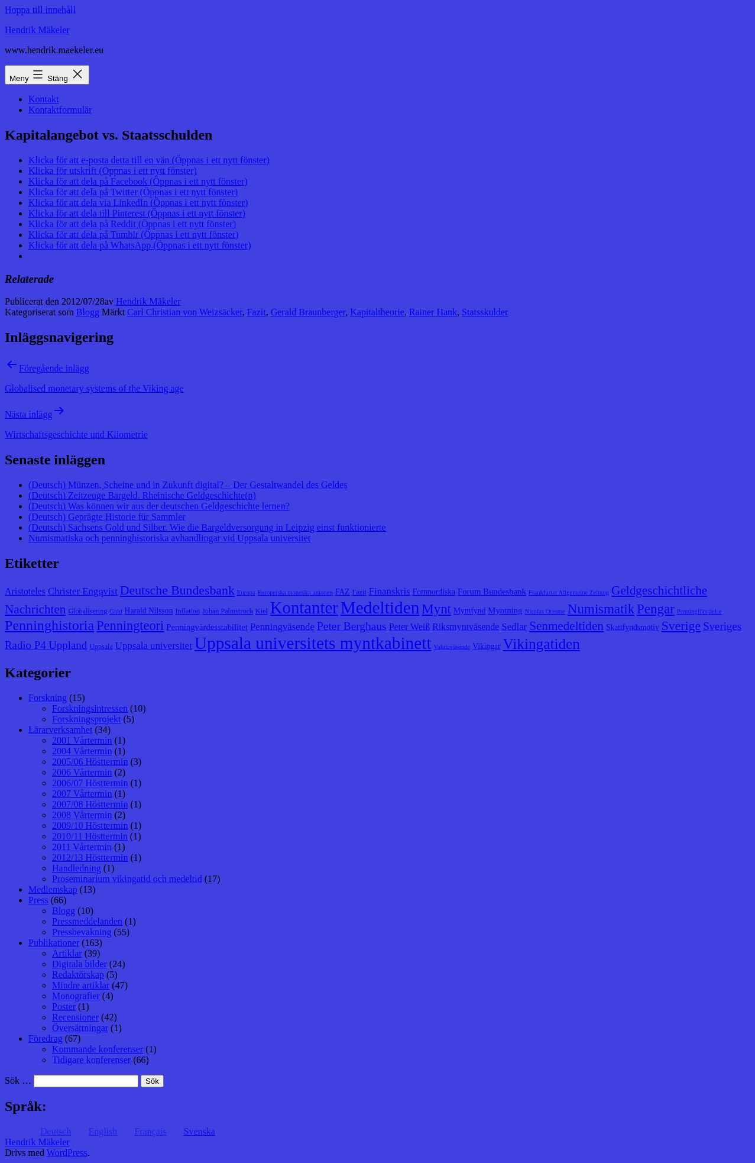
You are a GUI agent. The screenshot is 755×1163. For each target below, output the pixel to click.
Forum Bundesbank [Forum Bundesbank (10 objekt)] (492, 591)
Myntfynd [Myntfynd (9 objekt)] (469, 610)
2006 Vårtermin (82, 772)
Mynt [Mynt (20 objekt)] (436, 609)
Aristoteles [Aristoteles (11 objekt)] (25, 591)
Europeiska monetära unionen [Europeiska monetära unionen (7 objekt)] (295, 592)
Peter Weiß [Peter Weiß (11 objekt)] (409, 627)
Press (38, 900)
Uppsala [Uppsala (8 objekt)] (101, 646)
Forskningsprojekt (86, 719)
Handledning (76, 868)
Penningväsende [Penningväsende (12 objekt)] (282, 626)
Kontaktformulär (60, 110)
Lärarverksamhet (60, 730)
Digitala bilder (79, 964)
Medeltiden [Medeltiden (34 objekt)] (380, 607)
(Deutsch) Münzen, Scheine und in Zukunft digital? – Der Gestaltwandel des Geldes (187, 485)
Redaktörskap (78, 975)
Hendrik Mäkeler (37, 30)
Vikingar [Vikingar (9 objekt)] (486, 646)
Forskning (47, 698)
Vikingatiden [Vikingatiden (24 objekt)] (541, 643)
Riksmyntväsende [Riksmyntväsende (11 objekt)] (465, 627)
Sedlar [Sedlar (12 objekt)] (514, 626)
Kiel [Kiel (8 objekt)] (261, 611)
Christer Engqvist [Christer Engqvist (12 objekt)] (83, 591)
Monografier (76, 996)
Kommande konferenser (97, 1049)
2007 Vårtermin (82, 794)
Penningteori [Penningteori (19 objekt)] (130, 625)
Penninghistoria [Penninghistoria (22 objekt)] (49, 625)
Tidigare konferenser (91, 1060)
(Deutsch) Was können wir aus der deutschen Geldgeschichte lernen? (159, 506)
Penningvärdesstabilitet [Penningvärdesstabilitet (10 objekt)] (207, 627)
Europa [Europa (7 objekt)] (246, 592)
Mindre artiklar (80, 985)
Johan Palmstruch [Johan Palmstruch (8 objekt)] (227, 611)
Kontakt (43, 99)
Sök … (18, 1080)
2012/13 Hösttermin (90, 857)
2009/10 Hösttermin (90, 825)
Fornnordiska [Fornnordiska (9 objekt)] (434, 591)
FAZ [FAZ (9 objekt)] (342, 591)
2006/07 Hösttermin (90, 783)
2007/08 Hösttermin (90, 804)
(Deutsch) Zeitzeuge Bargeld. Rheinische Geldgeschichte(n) (142, 495)
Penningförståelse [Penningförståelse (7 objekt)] (699, 611)
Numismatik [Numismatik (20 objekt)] (601, 609)
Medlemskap (52, 889)
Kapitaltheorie (377, 312)
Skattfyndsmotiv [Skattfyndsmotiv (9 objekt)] (632, 627)
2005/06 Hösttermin (90, 762)
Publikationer (53, 943)
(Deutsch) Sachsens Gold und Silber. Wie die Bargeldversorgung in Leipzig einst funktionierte (207, 527)
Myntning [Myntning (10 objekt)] (505, 610)
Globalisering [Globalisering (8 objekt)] (87, 611)
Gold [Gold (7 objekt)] (115, 611)
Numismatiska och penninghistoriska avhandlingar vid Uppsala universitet (169, 538)
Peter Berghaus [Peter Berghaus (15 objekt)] (352, 626)
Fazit (256, 312)
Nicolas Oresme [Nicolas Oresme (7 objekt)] (544, 611)
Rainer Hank (433, 312)
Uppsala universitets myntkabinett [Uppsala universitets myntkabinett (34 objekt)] (313, 643)
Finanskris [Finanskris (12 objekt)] (389, 591)
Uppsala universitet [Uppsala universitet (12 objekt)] (153, 645)
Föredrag (45, 1038)
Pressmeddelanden (87, 921)
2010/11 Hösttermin (90, 836)
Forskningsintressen (90, 708)
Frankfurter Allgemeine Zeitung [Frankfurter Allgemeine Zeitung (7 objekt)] (569, 592)
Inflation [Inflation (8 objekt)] (187, 611)
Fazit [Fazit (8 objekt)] (359, 592)
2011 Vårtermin (82, 847)
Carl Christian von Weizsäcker (184, 312)
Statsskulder (485, 312)
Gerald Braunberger (308, 312)
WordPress (67, 1153)
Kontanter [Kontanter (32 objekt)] (304, 607)
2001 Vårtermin (82, 740)
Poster (64, 1007)
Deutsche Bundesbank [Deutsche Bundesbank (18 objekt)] (177, 590)
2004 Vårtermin (82, 751)
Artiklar (67, 953)
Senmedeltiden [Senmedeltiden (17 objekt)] (566, 626)
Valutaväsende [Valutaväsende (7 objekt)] (452, 647)
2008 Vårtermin (82, 815)
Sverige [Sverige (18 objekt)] (681, 626)
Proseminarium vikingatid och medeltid (127, 879)
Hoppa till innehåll (40, 10)
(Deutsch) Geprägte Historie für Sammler (107, 517)
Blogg (87, 312)
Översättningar (80, 1028)
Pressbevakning (81, 932)
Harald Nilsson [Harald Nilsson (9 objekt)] (149, 610)
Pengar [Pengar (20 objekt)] (656, 609)
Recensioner (75, 1017)
